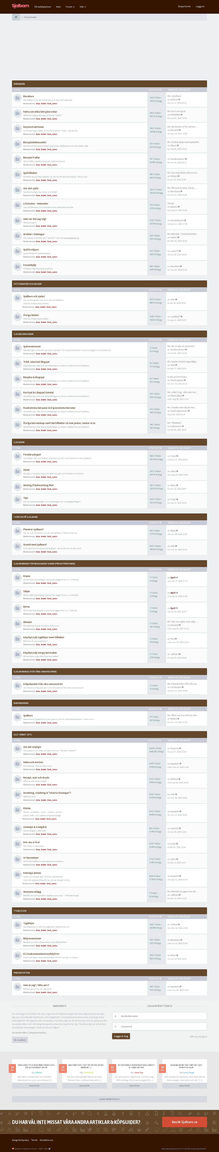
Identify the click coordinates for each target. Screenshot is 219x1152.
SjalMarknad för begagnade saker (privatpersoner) (44, 563)
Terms (34, 1140)
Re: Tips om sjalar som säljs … (183, 621)
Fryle (173, 456)
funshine (174, 266)
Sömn (26, 469)
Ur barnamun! (30, 857)
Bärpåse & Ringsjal (33, 377)
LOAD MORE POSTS (109, 1099)
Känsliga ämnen (32, 872)
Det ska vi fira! (31, 842)
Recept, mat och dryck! (36, 777)
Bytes (26, 606)
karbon (174, 99)
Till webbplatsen (42, 6)
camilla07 (175, 316)
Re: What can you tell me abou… (184, 715)
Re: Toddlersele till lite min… (182, 407)
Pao (172, 638)
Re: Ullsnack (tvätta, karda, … (182, 187)
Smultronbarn (177, 158)
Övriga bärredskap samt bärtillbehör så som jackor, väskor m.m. (59, 423)
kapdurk (174, 763)
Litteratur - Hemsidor (35, 203)
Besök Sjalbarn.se (184, 1122)
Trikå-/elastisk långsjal (36, 361)
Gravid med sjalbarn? (35, 544)
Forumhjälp (29, 265)
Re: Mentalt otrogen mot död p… (184, 891)
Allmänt (27, 622)
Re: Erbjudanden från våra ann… (184, 683)
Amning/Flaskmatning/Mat (38, 485)
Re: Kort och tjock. (177, 111)
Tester (171, 203)
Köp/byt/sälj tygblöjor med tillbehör (43, 637)
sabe (173, 471)
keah (172, 843)
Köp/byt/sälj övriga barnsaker (40, 652)
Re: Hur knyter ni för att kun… (182, 126)
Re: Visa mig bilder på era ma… (183, 172)
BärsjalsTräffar (31, 157)
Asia (38, 103)
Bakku (173, 718)
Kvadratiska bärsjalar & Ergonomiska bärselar (49, 407)
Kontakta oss (46, 1140)
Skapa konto (184, 6)
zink (172, 299)
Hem (58, 6)
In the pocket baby (177, 376)
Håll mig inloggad (196, 1037)
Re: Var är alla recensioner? (181, 346)
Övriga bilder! (31, 315)
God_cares (52, 103)
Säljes (26, 591)
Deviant (174, 130)
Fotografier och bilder (28, 283)
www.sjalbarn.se (71, 238)
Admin (38, 1072)
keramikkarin (177, 220)
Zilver (173, 145)
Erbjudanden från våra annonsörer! (43, 684)
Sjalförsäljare (31, 249)
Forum (70, 6)
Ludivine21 (175, 426)
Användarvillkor (20, 1032)
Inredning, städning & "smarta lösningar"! (47, 792)
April (172, 577)
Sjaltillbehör (30, 173)
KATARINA (175, 114)
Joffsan (174, 654)
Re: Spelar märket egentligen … (184, 361)
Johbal (173, 924)
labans (173, 206)
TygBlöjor (20, 910)
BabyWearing (21, 703)
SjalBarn (19, 442)
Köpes (26, 576)
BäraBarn (19, 83)
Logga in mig (121, 1036)
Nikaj (172, 530)
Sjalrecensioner (23, 334)
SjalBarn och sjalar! (34, 296)
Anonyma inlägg (32, 891)
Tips (25, 497)
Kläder (27, 808)
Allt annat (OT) (23, 734)
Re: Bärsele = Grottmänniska (182, 233)
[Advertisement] (109, 50)
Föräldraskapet (32, 454)
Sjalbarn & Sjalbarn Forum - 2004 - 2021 (31, 1148)
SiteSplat (88, 1072)
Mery (173, 485)
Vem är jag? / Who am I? (36, 985)
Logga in (200, 6)
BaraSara (175, 191)
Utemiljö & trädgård (35, 827)
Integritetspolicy (37, 1032)
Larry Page (188, 1072)
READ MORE (34, 1085)
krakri (43, 103)
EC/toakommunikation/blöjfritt (41, 953)
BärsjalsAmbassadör (34, 142)
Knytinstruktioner (33, 126)
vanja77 (174, 251)
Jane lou (138, 1072)
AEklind (174, 779)
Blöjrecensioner (32, 938)
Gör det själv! (30, 188)
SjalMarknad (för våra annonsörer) (35, 671)
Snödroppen (176, 380)
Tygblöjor (28, 923)
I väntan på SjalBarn (26, 516)
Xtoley (173, 176)
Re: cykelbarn (174, 96)
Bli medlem (20, 1039)
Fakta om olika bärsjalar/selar (40, 111)
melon (173, 237)
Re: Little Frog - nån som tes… (183, 392)
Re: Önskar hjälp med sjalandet (183, 142)
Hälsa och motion (33, 762)
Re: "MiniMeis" (175, 422)
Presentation (22, 972)
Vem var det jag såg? (35, 219)
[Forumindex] (16, 17)
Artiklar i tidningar (33, 234)
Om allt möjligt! (32, 747)
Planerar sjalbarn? (33, 529)
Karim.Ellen (176, 395)
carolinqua (175, 687)
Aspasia (174, 748)
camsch (174, 828)
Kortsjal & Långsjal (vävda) (38, 392)
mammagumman (178, 410)
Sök (83, 6)
